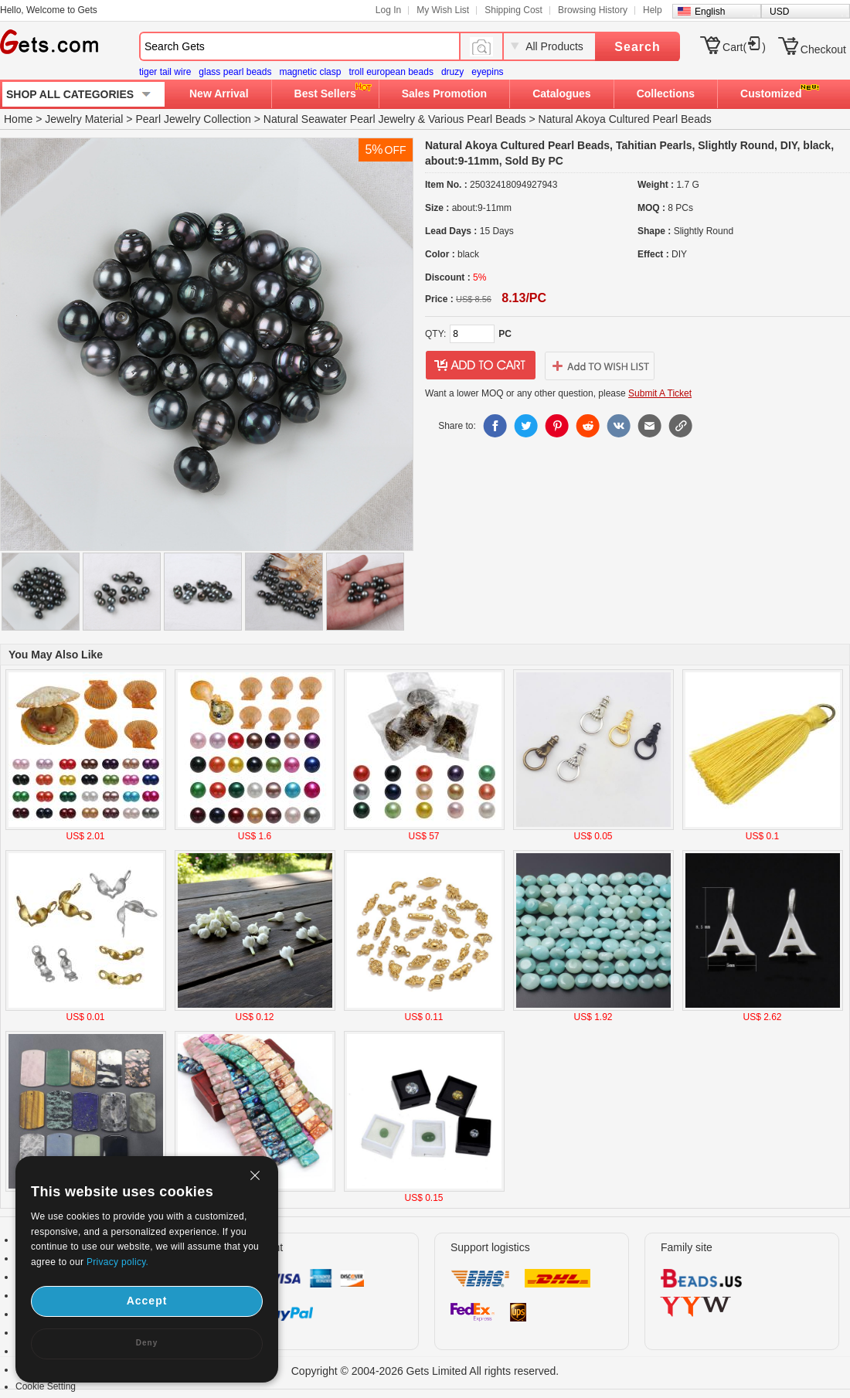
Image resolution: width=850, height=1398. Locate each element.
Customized (770, 93)
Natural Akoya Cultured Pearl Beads (625, 119)
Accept (147, 1300)
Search (637, 46)
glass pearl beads (235, 71)
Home (18, 119)
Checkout (823, 49)
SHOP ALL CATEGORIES (70, 94)
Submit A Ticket (660, 393)
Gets (49, 42)
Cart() (744, 47)
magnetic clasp (310, 71)
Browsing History (592, 10)
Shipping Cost (513, 10)
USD (779, 11)
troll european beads (390, 71)
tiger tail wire (165, 71)
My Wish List (442, 10)
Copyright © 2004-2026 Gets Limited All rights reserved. (425, 1371)
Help (652, 10)
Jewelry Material (84, 119)
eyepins (487, 71)
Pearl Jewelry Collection (192, 119)
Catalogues (561, 93)
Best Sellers (325, 93)
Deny (147, 1342)
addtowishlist (599, 365)
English (710, 11)
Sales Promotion (444, 93)
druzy (452, 71)
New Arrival (219, 93)
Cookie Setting (45, 1386)
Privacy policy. (117, 1262)
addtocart (480, 365)
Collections (666, 93)
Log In (388, 10)
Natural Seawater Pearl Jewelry (339, 119)
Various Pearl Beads (477, 119)
